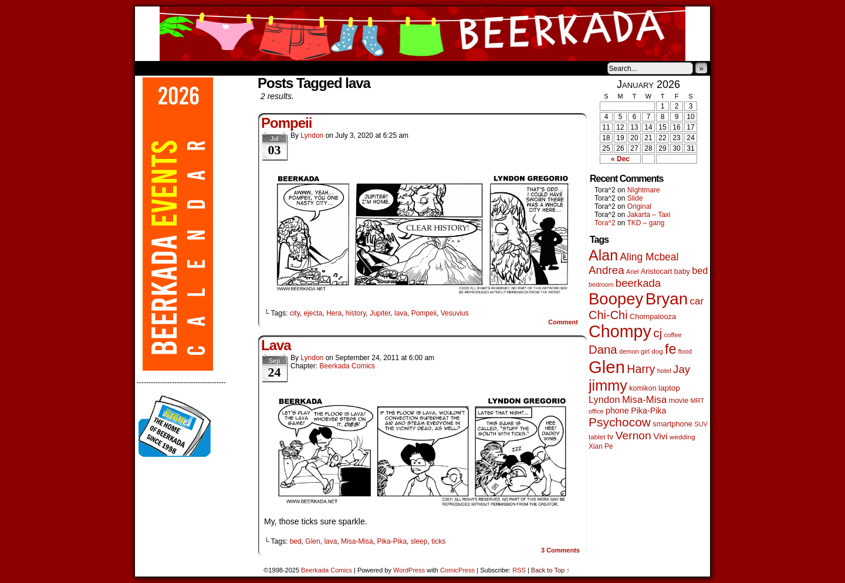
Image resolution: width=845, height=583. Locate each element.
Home (151, 68)
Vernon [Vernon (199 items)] (633, 435)
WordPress (409, 570)
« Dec (620, 159)
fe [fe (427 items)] (670, 349)
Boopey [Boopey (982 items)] (616, 299)
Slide (635, 198)
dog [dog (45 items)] (657, 351)
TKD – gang (645, 223)
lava (400, 313)
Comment (563, 322)
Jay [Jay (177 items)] (681, 369)
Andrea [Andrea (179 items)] (606, 270)
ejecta (312, 313)
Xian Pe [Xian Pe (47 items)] (601, 446)
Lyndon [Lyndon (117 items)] (604, 399)
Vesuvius (455, 313)
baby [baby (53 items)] (682, 271)
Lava (276, 345)
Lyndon (311, 135)
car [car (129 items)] (697, 301)
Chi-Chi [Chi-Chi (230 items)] (608, 315)
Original (639, 206)
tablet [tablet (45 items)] (597, 436)
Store (222, 68)
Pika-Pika (392, 541)
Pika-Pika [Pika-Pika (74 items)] (648, 410)
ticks (438, 541)
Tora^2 (605, 223)
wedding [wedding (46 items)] (682, 436)
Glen (312, 541)
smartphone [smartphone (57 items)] (672, 423)
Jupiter (380, 313)
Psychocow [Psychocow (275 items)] (620, 422)
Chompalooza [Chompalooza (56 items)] (653, 316)
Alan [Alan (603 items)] (603, 255)
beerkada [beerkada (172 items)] (638, 283)
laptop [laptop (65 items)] (669, 388)
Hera (334, 313)
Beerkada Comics (422, 33)
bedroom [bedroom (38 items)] (601, 284)
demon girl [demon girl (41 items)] (634, 351)
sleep (419, 541)
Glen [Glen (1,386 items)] (607, 367)
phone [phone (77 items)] (617, 410)
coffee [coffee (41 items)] (673, 334)
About (186, 68)
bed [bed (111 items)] (700, 270)
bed (296, 541)
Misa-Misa (357, 541)
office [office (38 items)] (596, 411)
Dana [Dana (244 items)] (603, 349)
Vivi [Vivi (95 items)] (660, 436)
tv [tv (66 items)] (610, 436)
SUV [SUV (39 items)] (700, 424)
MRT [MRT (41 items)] (697, 400)
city (295, 313)
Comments (560, 550)
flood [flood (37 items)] (685, 351)
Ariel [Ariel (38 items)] (632, 271)
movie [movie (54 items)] (679, 400)
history (356, 313)
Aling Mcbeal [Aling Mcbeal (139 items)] (649, 257)
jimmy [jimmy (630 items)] (608, 385)
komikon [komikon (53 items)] (642, 388)
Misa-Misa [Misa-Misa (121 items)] (644, 399)
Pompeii (286, 123)
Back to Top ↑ (550, 570)
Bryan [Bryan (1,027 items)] (666, 299)
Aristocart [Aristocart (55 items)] (656, 271)
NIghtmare (643, 190)
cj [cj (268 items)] (657, 333)
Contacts (267, 68)
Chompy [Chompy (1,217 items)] (620, 331)
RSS (519, 570)
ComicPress (457, 570)
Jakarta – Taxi (649, 215)
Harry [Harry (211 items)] (641, 368)
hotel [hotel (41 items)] (664, 370)
